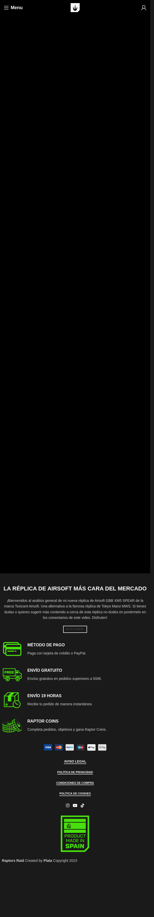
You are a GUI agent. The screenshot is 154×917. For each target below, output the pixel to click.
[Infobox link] (75, 649)
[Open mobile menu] (13, 8)
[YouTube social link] (75, 805)
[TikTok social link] (82, 805)
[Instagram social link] (67, 805)
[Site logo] (75, 7)
